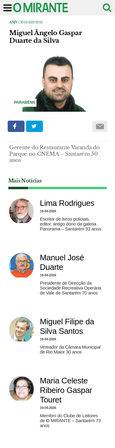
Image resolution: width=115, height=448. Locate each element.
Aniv (13, 22)
